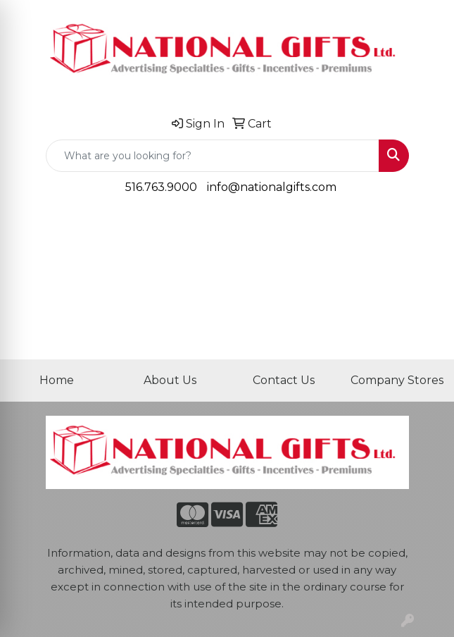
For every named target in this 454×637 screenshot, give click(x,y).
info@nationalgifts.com (271, 187)
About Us (170, 380)
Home (56, 380)
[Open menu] (426, 228)
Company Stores (397, 380)
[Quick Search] (212, 156)
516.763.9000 (161, 187)
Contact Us (284, 380)
